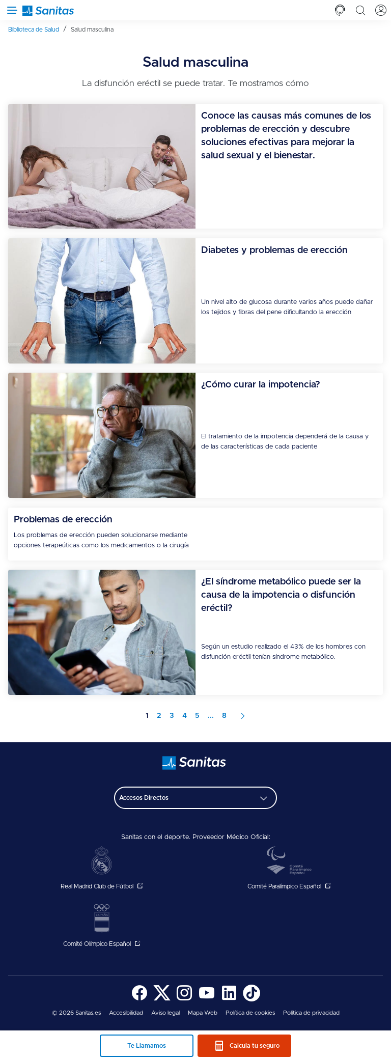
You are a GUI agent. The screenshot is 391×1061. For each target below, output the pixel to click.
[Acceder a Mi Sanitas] (381, 10)
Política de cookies (250, 1013)
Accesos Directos (144, 798)
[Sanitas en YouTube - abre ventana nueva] (207, 999)
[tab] (340, 10)
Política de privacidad (311, 1013)
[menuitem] (37, 29)
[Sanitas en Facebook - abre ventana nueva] (139, 999)
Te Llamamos (146, 1046)
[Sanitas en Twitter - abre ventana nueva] (162, 999)
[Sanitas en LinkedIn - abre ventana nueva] (229, 999)
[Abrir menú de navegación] (10, 10)
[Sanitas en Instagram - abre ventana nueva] (184, 999)
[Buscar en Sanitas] (360, 10)
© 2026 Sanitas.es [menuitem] (76, 1013)
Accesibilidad (126, 1013)
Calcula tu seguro (255, 1046)
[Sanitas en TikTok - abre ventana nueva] (251, 999)
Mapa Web (202, 1013)
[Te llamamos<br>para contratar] (340, 10)
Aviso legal (165, 1013)
